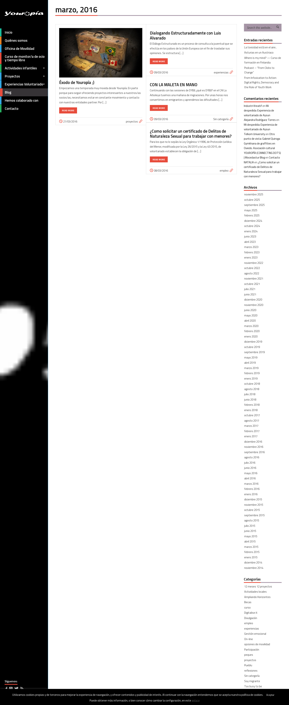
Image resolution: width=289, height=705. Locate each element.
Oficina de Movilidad (17, 49)
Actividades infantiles (22, 68)
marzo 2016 (251, 484)
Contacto (9, 109)
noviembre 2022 (253, 263)
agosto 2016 (251, 457)
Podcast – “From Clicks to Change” (259, 70)
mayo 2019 (250, 357)
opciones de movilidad (257, 644)
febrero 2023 (252, 252)
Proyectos (22, 76)
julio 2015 (249, 526)
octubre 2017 (252, 415)
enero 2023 (250, 257)
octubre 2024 (252, 226)
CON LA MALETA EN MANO (173, 85)
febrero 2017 (252, 431)
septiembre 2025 (254, 205)
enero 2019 (250, 378)
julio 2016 (249, 463)
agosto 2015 (251, 520)
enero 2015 (250, 557)
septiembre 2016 (254, 452)
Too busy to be (253, 686)
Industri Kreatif (253, 106)
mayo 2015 (250, 536)
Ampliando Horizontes (257, 597)
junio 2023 (250, 236)
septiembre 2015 (254, 515)
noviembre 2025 (253, 194)
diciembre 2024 (253, 221)
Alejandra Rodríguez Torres (260, 120)
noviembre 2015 (253, 505)
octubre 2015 (252, 510)
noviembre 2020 (253, 305)
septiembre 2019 (254, 352)
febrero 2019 (252, 373)
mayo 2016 (250, 473)
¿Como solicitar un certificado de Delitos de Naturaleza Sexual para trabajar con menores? (190, 133)
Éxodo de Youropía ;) (76, 82)
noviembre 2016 (253, 447)
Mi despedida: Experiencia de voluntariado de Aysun (259, 110)
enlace (196, 700)
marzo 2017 (251, 426)
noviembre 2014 (253, 568)
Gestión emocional (255, 634)
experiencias (221, 72)
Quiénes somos (13, 40)
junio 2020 (250, 310)
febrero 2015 (252, 552)
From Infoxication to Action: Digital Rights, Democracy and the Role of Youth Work (261, 82)
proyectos (132, 121)
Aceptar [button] (270, 695)
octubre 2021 (252, 284)
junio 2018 (250, 399)
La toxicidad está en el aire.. (260, 47)
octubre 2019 (252, 347)
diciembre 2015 (253, 499)
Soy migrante (252, 681)
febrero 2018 (252, 405)
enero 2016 (250, 494)
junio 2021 (250, 294)
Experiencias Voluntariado (22, 84)
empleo (224, 170)
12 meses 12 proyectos (258, 586)
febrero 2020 (252, 331)
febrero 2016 (252, 489)
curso (247, 607)
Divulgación (250, 618)
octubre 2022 (252, 268)
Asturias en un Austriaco (259, 52)
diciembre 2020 (253, 299)
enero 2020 (250, 336)
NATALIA (249, 162)
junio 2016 (250, 468)
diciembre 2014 (253, 562)
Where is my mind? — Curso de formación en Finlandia (262, 60)
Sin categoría (221, 119)
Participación (251, 649)
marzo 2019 (251, 368)
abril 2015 (250, 541)
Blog (5, 92)
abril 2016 (250, 478)
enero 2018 (250, 410)
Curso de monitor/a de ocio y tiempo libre (22, 58)
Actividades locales (255, 591)
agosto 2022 (251, 273)
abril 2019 (250, 363)
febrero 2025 (252, 215)
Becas (247, 602)
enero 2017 (250, 436)
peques (248, 655)
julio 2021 (249, 289)
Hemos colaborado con (19, 100)
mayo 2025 (250, 210)
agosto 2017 (251, 420)
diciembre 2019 (253, 341)
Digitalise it (250, 613)
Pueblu (248, 665)
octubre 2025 (252, 200)
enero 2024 (250, 231)
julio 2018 (249, 394)
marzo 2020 (251, 326)
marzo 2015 (251, 547)
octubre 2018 (252, 384)
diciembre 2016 (253, 441)
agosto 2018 (251, 389)
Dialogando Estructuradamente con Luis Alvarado (185, 35)
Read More (68, 110)
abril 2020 (250, 320)
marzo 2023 (251, 247)
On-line (248, 639)
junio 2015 (250, 531)
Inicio (6, 32)
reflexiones (250, 670)
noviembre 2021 (253, 278)
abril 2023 (250, 242)
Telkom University (254, 134)
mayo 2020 (250, 315)
